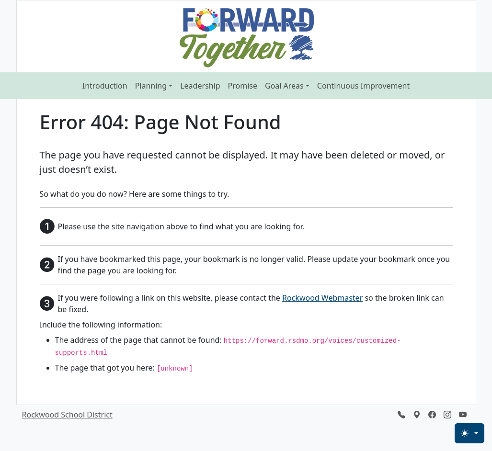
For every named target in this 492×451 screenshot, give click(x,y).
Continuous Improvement (363, 85)
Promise (242, 85)
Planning (151, 85)
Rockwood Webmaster (322, 298)
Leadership (200, 85)
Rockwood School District (67, 414)
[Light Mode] (469, 433)
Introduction (104, 85)
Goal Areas (284, 85)
